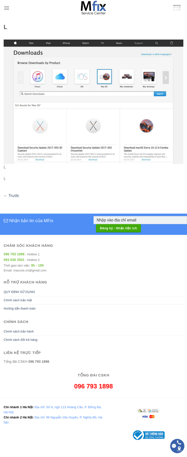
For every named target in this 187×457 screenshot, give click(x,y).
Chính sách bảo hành (19, 331)
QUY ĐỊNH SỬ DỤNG (19, 292)
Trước (11, 196)
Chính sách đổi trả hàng (20, 340)
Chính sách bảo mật (18, 300)
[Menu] (6, 8)
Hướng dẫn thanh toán (20, 308)
